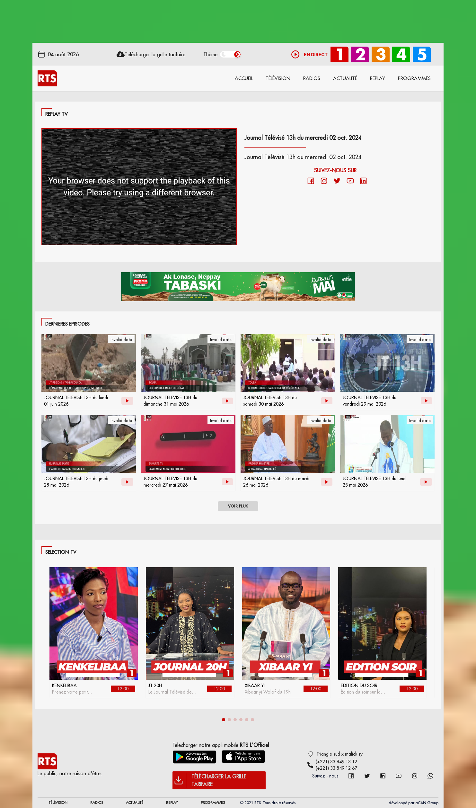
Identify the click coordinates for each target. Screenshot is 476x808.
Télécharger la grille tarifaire (155, 54)
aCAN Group (426, 802)
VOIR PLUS (238, 506)
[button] (223, 719)
